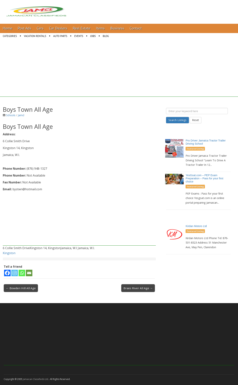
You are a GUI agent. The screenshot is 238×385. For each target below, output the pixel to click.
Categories (10, 36)
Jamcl (21, 115)
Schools (10, 115)
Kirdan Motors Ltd (196, 226)
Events (78, 36)
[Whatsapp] (22, 273)
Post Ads (24, 28)
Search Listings (177, 120)
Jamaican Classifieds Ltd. (36, 379)
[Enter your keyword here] (197, 111)
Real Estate (81, 28)
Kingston (9, 253)
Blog (106, 36)
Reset (195, 120)
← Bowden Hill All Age (21, 288)
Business (117, 28)
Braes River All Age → (138, 288)
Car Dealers (58, 28)
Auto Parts (60, 36)
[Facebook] (7, 273)
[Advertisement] (119, 71)
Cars (40, 28)
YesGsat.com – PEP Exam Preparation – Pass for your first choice (204, 178)
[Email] (29, 273)
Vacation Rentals (35, 36)
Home (7, 28)
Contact (136, 28)
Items (100, 28)
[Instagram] (14, 273)
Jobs (93, 36)
